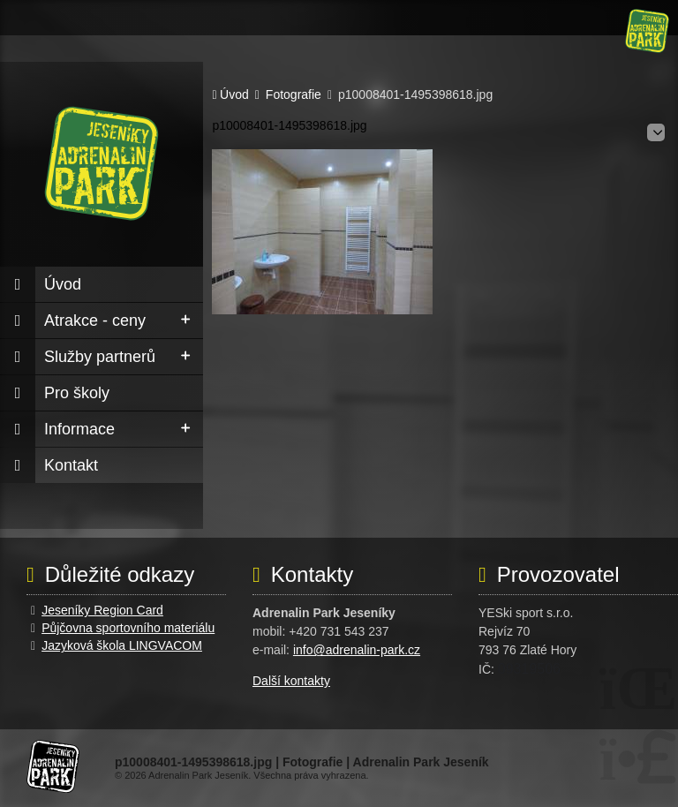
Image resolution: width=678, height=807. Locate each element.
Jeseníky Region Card (102, 610)
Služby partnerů (99, 357)
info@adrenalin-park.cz (356, 650)
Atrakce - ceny (95, 320)
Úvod (647, 31)
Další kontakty (291, 681)
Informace (79, 429)
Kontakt (71, 465)
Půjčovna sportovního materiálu (128, 628)
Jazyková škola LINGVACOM (121, 645)
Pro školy (76, 393)
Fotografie (293, 95)
